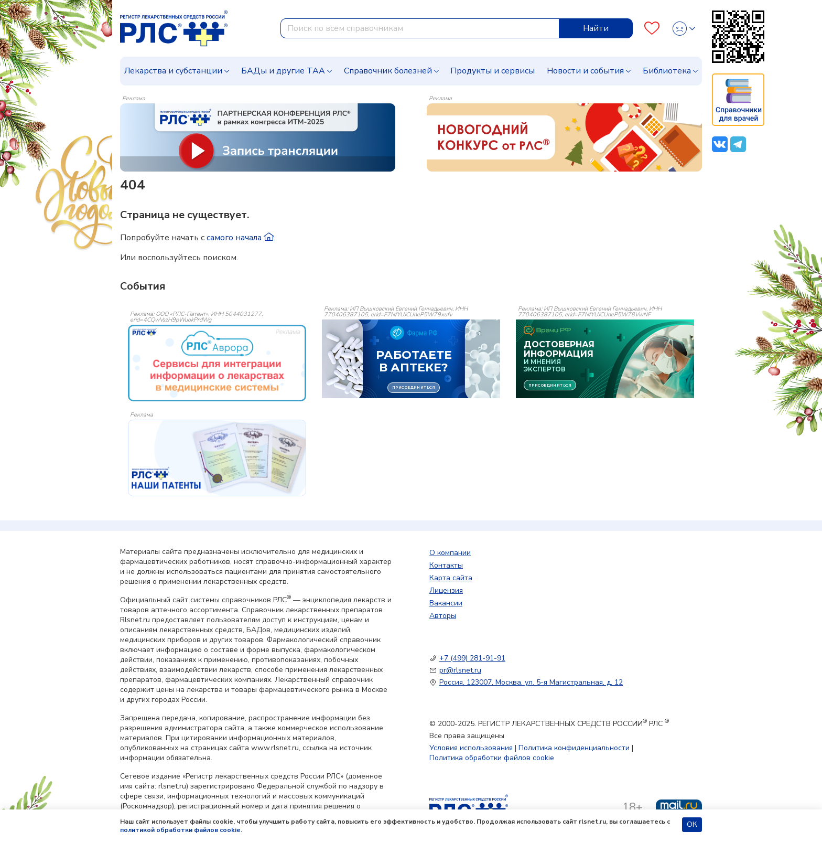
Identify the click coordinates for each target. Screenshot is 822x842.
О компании (450, 553)
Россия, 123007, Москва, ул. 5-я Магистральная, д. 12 (531, 682)
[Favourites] (652, 28)
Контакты (446, 565)
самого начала (240, 237)
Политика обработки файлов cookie (491, 758)
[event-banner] (217, 363)
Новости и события (585, 71)
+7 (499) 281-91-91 (472, 658)
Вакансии (445, 603)
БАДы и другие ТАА (283, 71)
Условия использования (471, 748)
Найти (596, 28)
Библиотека (667, 71)
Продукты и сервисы (492, 71)
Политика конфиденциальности (574, 748)
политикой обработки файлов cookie (180, 830)
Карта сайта (450, 578)
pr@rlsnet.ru (460, 670)
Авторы (442, 616)
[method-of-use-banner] (257, 137)
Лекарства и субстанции (173, 71)
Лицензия (446, 590)
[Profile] (684, 28)
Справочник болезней (388, 71)
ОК (692, 824)
